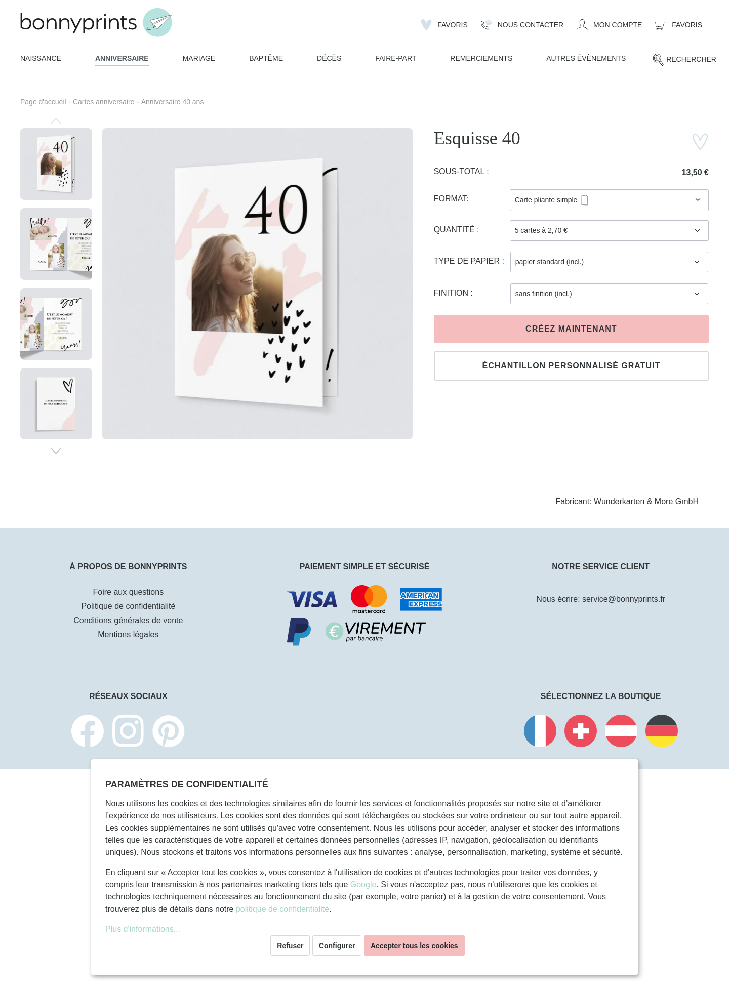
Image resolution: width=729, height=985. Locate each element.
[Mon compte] (609, 25)
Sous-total (460, 171)
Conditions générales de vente (128, 620)
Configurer (337, 945)
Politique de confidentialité (128, 606)
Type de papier (468, 261)
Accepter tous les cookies (414, 945)
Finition (452, 293)
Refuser (290, 945)
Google (363, 884)
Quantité (455, 229)
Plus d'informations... (142, 929)
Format (450, 198)
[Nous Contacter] (522, 25)
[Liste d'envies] (444, 25)
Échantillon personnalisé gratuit (571, 365)
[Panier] (679, 25)
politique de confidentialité (282, 909)
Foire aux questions (128, 592)
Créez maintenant (571, 328)
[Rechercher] (684, 59)
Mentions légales (128, 634)
